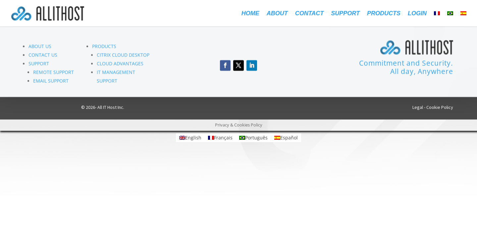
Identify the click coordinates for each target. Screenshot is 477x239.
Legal (417, 107)
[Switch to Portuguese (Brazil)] (450, 19)
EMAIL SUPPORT (51, 81)
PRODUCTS (104, 47)
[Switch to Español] (286, 137)
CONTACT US (42, 55)
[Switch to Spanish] (463, 19)
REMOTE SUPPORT (53, 73)
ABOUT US (39, 47)
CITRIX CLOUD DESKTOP (123, 55)
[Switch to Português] (253, 137)
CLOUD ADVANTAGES (120, 64)
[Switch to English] (190, 137)
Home (250, 14)
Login (417, 14)
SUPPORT (38, 64)
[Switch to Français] (220, 137)
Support (345, 14)
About (277, 14)
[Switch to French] (437, 19)
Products (383, 14)
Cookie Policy (439, 107)
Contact (309, 14)
